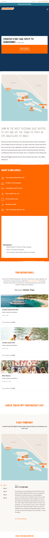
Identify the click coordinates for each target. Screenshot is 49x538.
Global (4, 1)
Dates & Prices (24, 49)
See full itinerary (21, 519)
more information (33, 281)
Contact (33, 1)
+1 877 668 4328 (43, 1)
